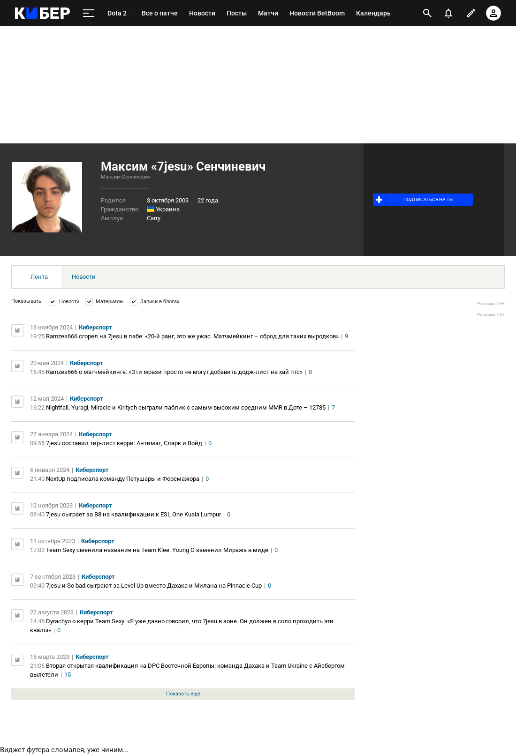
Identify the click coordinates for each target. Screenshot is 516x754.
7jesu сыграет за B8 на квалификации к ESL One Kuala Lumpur (133, 514)
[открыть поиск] (427, 13)
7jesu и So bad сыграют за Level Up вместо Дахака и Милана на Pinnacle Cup (154, 585)
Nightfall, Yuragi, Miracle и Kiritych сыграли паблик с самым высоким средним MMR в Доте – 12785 (186, 407)
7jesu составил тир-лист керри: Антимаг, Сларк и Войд (124, 443)
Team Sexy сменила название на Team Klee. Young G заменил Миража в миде (157, 549)
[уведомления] (448, 13)
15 (67, 674)
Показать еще (183, 694)
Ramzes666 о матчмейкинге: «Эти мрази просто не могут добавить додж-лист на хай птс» (174, 371)
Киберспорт (95, 327)
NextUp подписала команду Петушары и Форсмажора (122, 478)
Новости (84, 276)
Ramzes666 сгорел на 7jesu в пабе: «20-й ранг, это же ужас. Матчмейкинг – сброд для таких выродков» (192, 336)
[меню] (88, 13)
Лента (39, 276)
